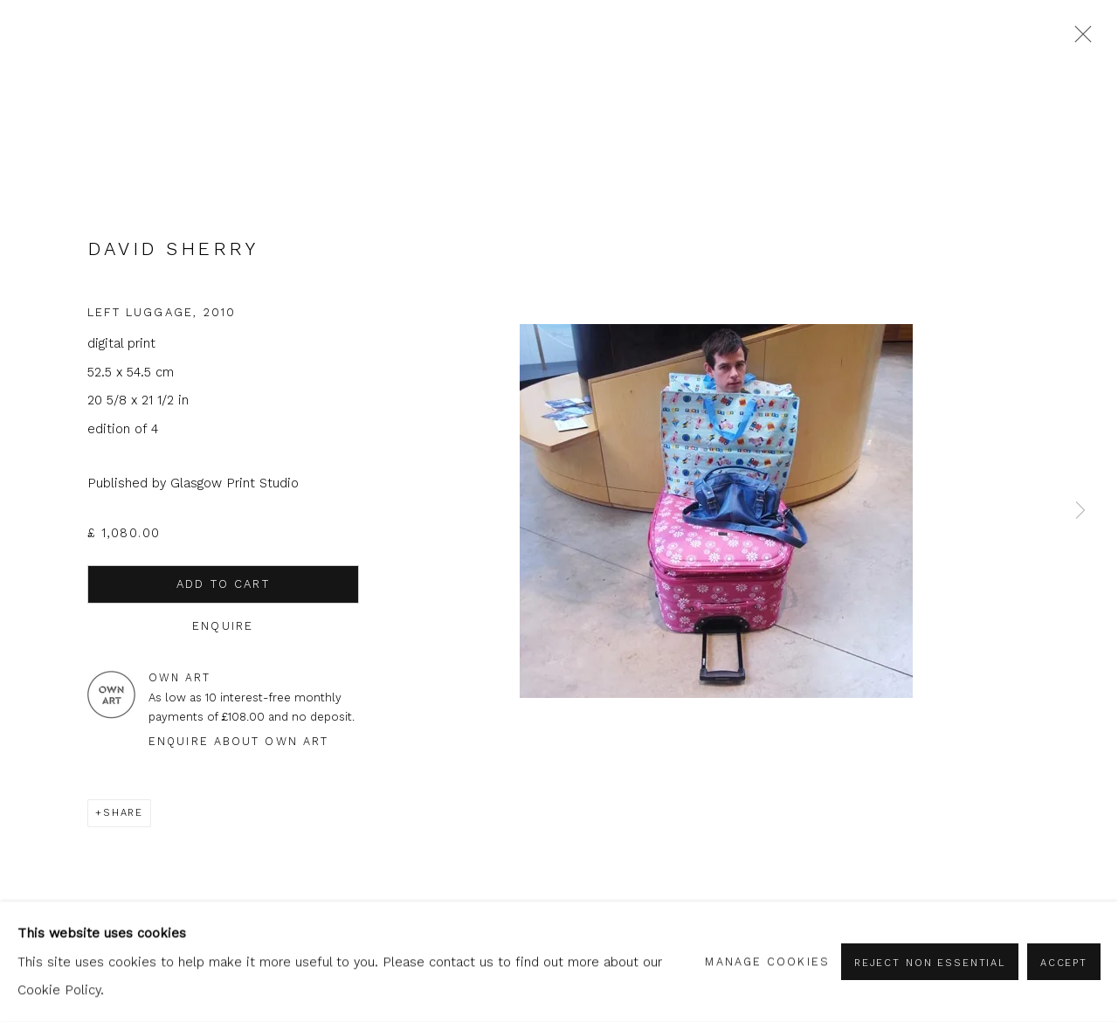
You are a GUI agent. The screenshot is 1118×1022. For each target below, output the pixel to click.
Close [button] (1079, 39)
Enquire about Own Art (238, 741)
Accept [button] (1063, 962)
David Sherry (172, 249)
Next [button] (1080, 511)
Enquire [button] (222, 625)
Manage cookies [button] (767, 961)
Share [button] (123, 812)
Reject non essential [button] (929, 962)
